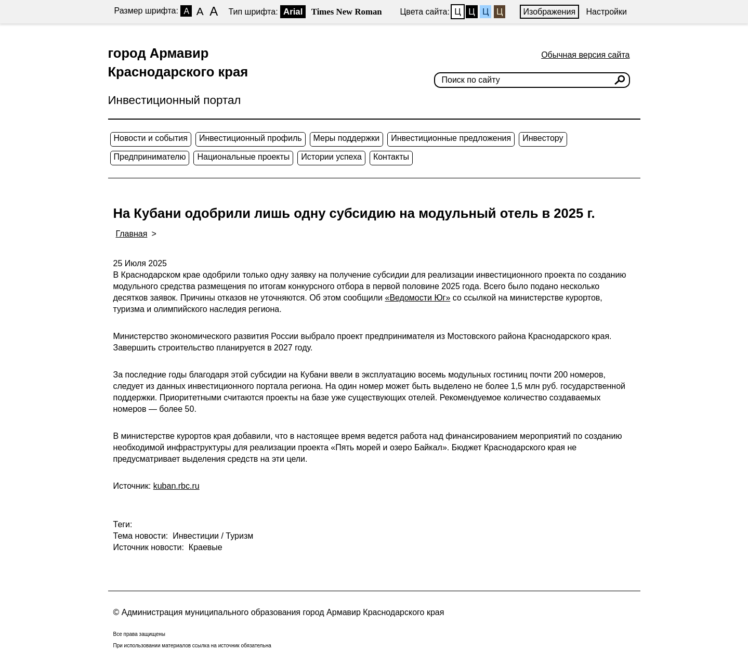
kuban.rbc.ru (176, 485)
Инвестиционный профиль (250, 138)
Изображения (549, 11)
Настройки (606, 11)
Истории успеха (331, 156)
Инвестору (542, 138)
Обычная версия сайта (585, 54)
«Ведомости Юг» (417, 297)
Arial (293, 12)
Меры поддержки (346, 138)
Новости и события (151, 138)
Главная (132, 233)
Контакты (391, 156)
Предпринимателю (150, 156)
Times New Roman (346, 12)
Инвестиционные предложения (451, 138)
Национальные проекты (243, 156)
